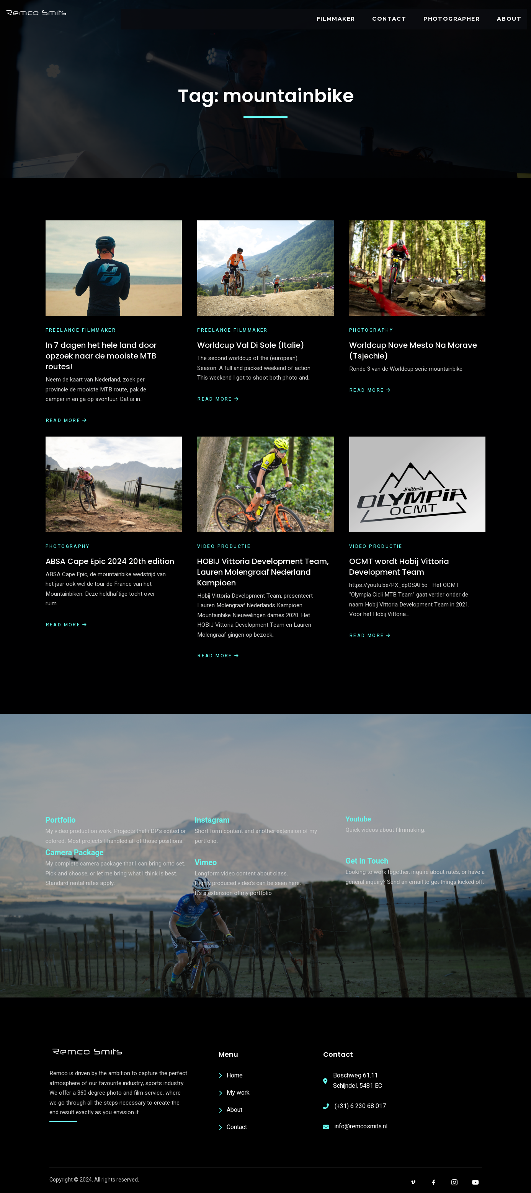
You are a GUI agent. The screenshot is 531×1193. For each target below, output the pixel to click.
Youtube (358, 819)
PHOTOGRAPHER (452, 18)
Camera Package (75, 852)
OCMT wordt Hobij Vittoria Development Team (399, 566)
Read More (67, 420)
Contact (390, 18)
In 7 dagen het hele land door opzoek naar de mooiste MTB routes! (101, 356)
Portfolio (61, 820)
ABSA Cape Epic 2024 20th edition (110, 561)
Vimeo (205, 862)
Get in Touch (366, 860)
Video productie (224, 546)
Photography (371, 330)
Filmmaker (336, 18)
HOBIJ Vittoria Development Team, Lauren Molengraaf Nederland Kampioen (263, 572)
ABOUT (509, 18)
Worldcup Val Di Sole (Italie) (250, 345)
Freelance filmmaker (81, 330)
